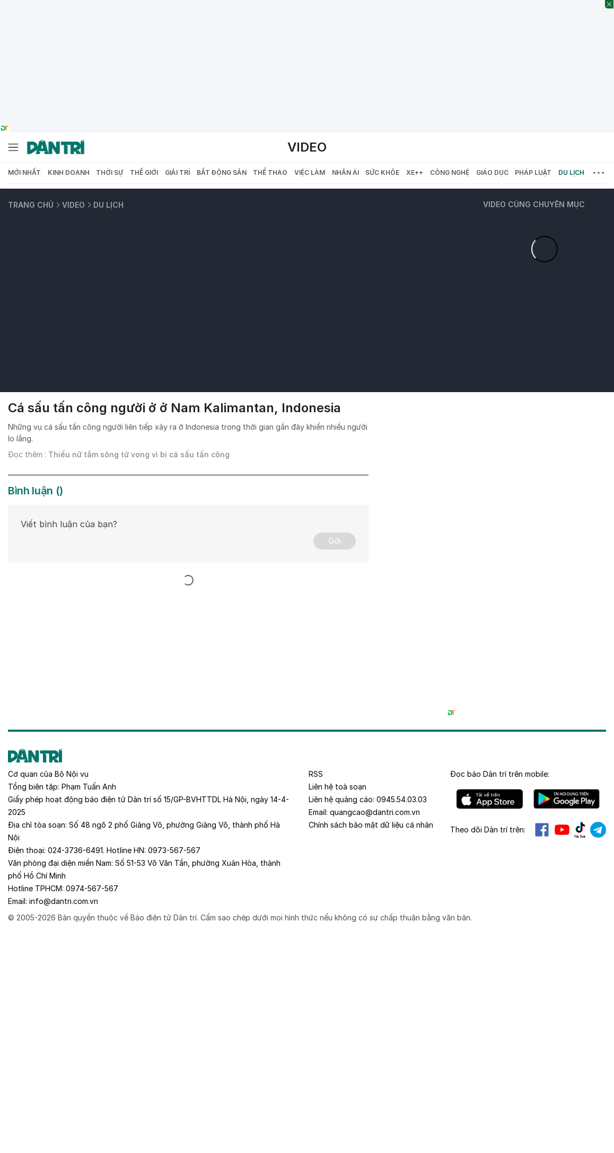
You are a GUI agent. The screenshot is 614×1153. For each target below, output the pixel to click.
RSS (316, 773)
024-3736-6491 (75, 850)
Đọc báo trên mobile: (499, 773)
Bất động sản (222, 172)
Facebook (542, 830)
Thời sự (109, 172)
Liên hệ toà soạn (337, 786)
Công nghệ (449, 172)
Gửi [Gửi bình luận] (334, 540)
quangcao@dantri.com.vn (375, 812)
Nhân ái (345, 172)
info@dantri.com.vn (63, 901)
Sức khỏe (382, 172)
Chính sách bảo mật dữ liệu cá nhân (371, 824)
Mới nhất (24, 172)
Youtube (562, 830)
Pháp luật (533, 172)
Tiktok (580, 830)
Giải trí (177, 172)
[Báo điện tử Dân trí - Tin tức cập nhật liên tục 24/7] (55, 147)
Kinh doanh (69, 172)
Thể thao (270, 172)
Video (307, 147)
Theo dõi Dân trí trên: (487, 829)
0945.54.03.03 (401, 799)
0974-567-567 (92, 888)
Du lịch (571, 172)
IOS (490, 799)
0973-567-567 (174, 850)
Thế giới (144, 172)
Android (566, 799)
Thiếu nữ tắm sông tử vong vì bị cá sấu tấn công (139, 454)
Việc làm (309, 172)
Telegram (598, 830)
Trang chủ (31, 204)
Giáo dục (492, 172)
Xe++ (414, 172)
